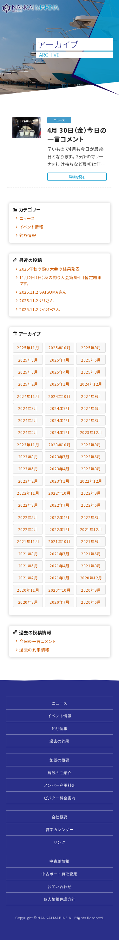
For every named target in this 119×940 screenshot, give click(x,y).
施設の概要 (59, 760)
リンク (60, 842)
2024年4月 (59, 420)
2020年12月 (91, 577)
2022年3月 (91, 517)
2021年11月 (28, 541)
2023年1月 (59, 481)
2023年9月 (91, 444)
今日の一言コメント (37, 641)
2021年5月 (28, 565)
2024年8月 (28, 408)
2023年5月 (28, 468)
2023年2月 (28, 481)
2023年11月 (28, 444)
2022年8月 (28, 505)
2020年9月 (91, 590)
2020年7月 (59, 602)
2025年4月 (59, 372)
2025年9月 (91, 347)
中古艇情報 (59, 861)
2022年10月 (59, 493)
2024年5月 (28, 420)
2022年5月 (28, 517)
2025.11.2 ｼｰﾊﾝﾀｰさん (39, 309)
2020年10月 (59, 590)
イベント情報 (31, 227)
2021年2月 (28, 577)
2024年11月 (28, 396)
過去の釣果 (59, 741)
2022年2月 (28, 529)
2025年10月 (59, 347)
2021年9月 (91, 541)
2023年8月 (28, 456)
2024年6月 (91, 408)
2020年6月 (91, 602)
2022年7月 (59, 505)
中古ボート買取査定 (59, 873)
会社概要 (60, 817)
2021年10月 (59, 541)
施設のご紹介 (59, 772)
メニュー (110, 9)
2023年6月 (91, 456)
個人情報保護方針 (60, 899)
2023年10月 (59, 444)
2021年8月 (28, 553)
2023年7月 (59, 456)
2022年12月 (91, 481)
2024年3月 (91, 420)
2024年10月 (59, 396)
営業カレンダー (60, 829)
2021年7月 (59, 553)
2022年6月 (91, 505)
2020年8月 (28, 602)
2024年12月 (91, 384)
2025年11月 (28, 347)
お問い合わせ (59, 886)
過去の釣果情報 (34, 650)
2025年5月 (28, 372)
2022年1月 (59, 529)
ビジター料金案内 (60, 798)
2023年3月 (91, 468)
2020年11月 (28, 590)
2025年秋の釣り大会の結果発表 (49, 269)
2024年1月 (59, 432)
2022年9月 (91, 493)
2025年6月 (91, 360)
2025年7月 (59, 360)
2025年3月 (91, 372)
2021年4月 (59, 565)
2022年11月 (28, 493)
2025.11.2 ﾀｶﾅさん (36, 300)
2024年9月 (91, 396)
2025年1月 (59, 384)
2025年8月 (28, 360)
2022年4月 (59, 517)
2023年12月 (91, 432)
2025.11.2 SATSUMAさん (42, 292)
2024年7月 (59, 408)
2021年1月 (59, 577)
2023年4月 (59, 468)
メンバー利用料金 (60, 785)
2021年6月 (91, 553)
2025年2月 (28, 384)
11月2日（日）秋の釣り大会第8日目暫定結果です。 (60, 280)
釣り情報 (27, 235)
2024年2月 (28, 432)
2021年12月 (91, 529)
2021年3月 (91, 565)
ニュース (27, 218)
